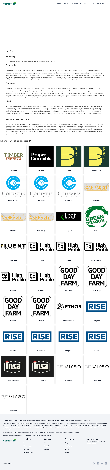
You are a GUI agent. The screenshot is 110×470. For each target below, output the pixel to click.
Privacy (22, 463)
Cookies (28, 463)
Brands (86, 3)
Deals (59, 3)
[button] (76, 3)
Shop (92, 3)
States (66, 3)
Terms (17, 463)
